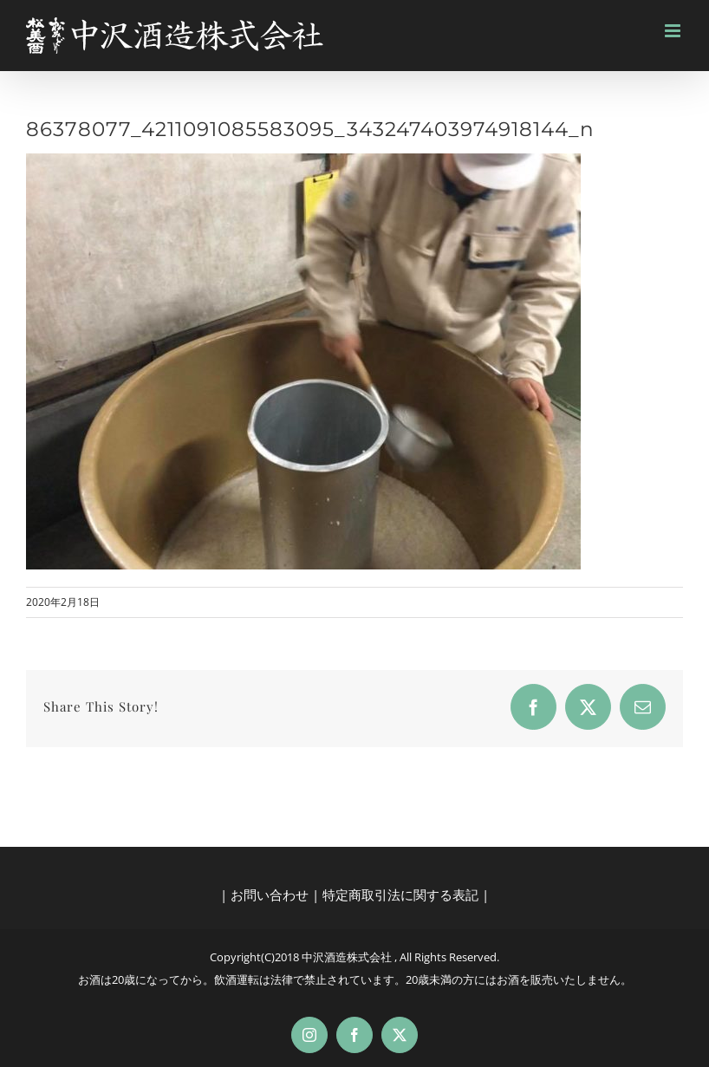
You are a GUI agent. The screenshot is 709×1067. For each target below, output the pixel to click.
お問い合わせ (270, 894)
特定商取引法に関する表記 (400, 894)
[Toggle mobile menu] (674, 31)
